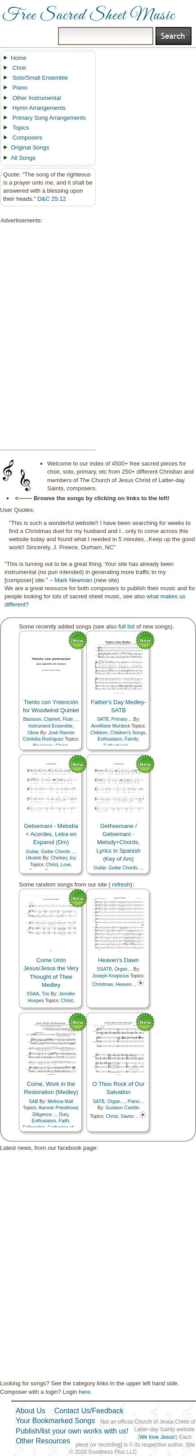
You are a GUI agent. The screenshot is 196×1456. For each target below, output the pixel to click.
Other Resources (43, 1441)
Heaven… (126, 984)
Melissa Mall (60, 1101)
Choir (20, 67)
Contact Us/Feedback (89, 1411)
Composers (27, 137)
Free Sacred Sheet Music (88, 15)
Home (19, 57)
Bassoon (32, 719)
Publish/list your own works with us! (72, 1431)
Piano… (136, 1101)
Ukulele (33, 857)
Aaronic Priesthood (58, 1107)
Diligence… (44, 1114)
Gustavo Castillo (123, 1107)
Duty (63, 1114)
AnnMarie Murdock (110, 725)
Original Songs (30, 147)
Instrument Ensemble (50, 725)
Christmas (102, 984)
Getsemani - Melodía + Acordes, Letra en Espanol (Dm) (51, 834)
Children (99, 732)
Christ (52, 864)
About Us (30, 1411)
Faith (64, 1120)
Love (66, 864)
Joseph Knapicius (110, 975)
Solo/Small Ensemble (40, 77)
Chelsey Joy (63, 857)
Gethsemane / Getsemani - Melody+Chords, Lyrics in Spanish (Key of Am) (119, 842)
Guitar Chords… (58, 851)
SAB (33, 1101)
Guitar (32, 851)
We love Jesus (156, 1437)
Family (131, 739)
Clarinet (52, 719)
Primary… (121, 719)
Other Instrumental (37, 98)
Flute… (70, 719)
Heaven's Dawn (118, 960)
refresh (120, 884)
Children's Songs (127, 732)
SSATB (104, 969)
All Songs (23, 157)
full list (126, 626)
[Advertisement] (45, 337)
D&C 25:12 (51, 198)
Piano (20, 87)
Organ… (123, 969)
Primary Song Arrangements (49, 117)
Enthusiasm (110, 739)
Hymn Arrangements (39, 107)
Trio (46, 993)
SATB (102, 719)
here (84, 1391)
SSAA (33, 993)
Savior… (129, 1116)
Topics (21, 127)
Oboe (33, 732)
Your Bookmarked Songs (55, 1420)
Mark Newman (73, 580)
